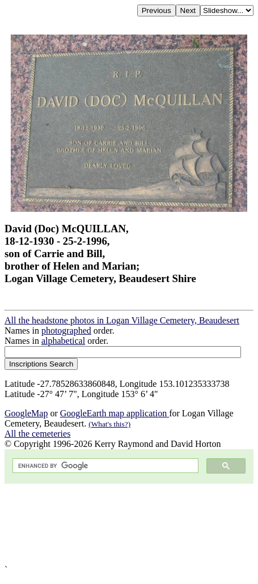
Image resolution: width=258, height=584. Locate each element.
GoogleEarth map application (114, 413)
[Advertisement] (129, 524)
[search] (104, 466)
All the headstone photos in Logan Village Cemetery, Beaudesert (122, 320)
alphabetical (63, 341)
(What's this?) (109, 424)
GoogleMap (26, 413)
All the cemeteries (37, 433)
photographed (66, 330)
